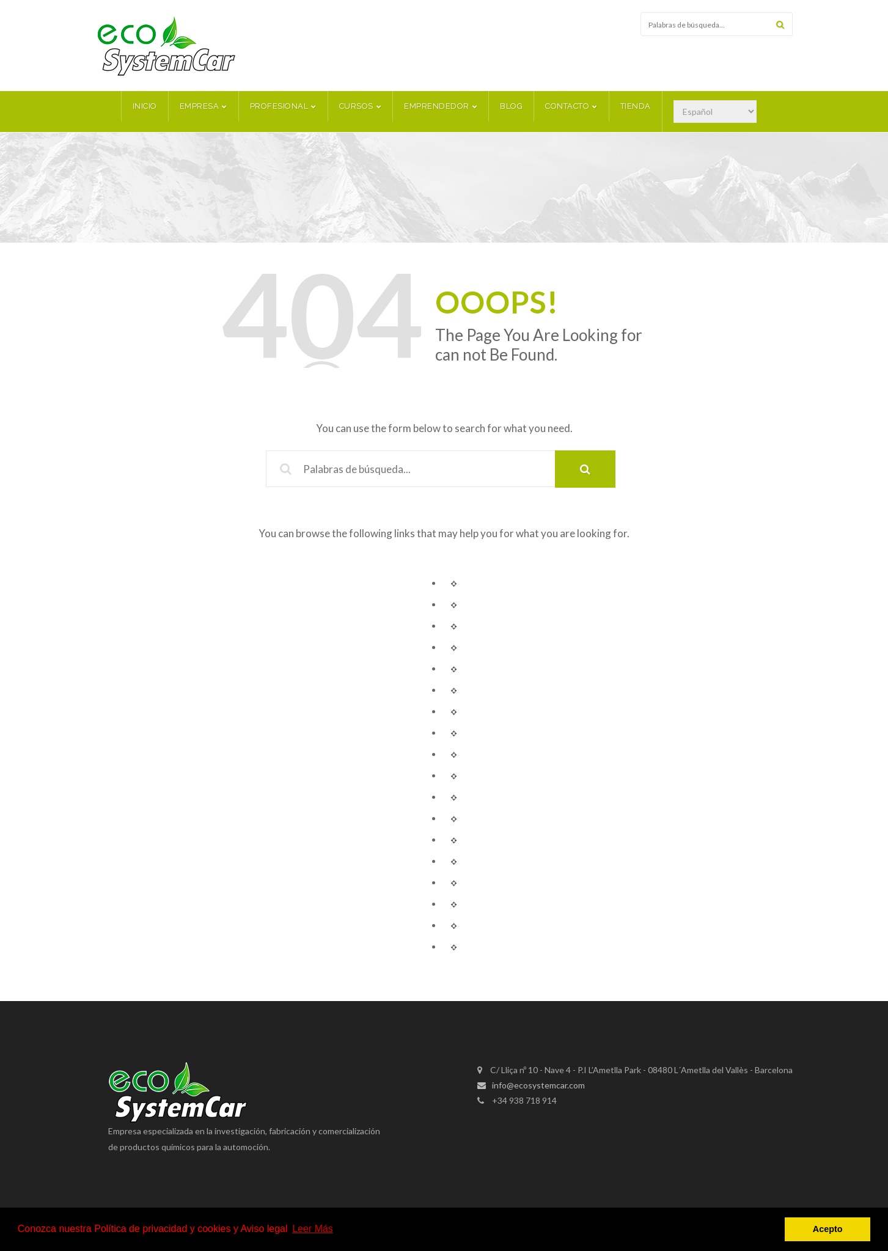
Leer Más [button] (312, 1228)
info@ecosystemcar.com (531, 1079)
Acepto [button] (828, 1229)
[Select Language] (715, 106)
